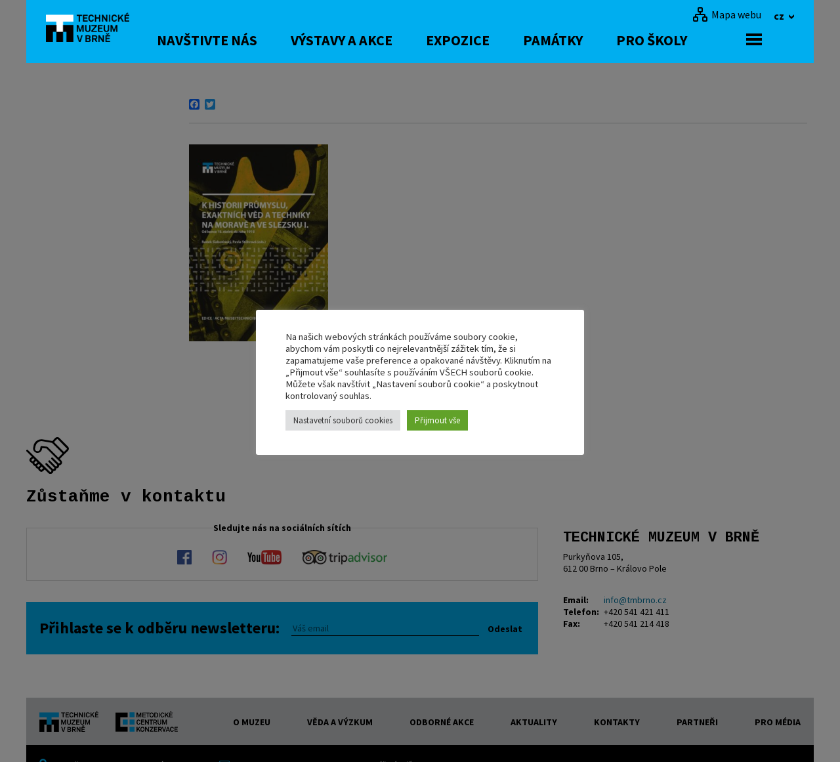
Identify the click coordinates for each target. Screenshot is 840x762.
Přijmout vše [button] (437, 420)
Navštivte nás (239, 40)
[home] (94, 29)
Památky (585, 40)
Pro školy (683, 40)
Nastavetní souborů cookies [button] (342, 420)
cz (780, 15)
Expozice (490, 40)
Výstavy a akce (374, 40)
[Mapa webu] (726, 14)
